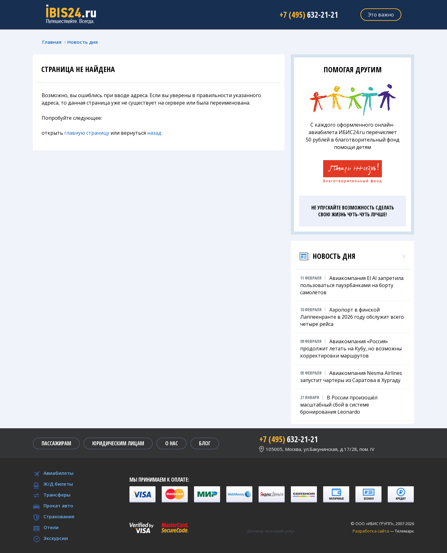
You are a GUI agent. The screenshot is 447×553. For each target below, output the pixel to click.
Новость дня (82, 42)
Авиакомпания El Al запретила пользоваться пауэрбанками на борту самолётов (352, 285)
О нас (171, 443)
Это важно (381, 14)
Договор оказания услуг (271, 531)
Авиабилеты (58, 473)
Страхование (58, 516)
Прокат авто (58, 505)
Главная (51, 42)
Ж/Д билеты (58, 484)
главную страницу (86, 132)
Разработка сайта (371, 531)
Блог (204, 443)
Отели (51, 527)
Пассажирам (56, 443)
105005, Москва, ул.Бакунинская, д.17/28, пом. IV (320, 449)
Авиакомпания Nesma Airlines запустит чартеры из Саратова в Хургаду (351, 376)
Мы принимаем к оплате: (159, 479)
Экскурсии (55, 538)
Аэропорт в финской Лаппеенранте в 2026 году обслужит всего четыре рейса (352, 316)
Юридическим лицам (118, 443)
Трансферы (56, 495)
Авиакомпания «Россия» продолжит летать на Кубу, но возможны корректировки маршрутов (351, 348)
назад (154, 132)
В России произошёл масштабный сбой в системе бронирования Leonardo (338, 404)
